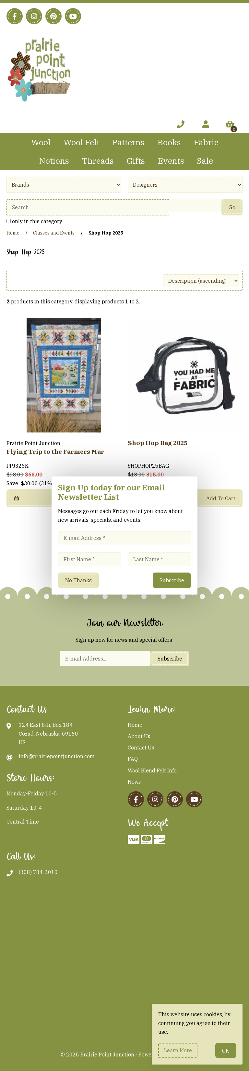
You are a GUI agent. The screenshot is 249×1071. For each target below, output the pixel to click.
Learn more (178, 1050)
